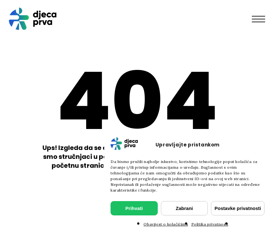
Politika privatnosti (209, 224)
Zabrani (184, 208)
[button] (261, 19)
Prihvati (134, 208)
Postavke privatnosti (237, 208)
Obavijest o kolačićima (165, 224)
